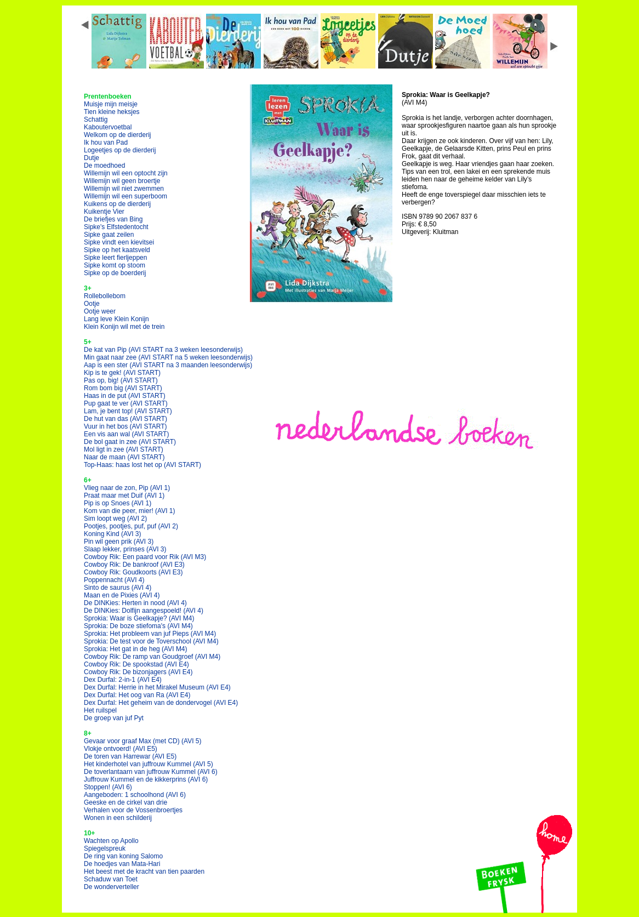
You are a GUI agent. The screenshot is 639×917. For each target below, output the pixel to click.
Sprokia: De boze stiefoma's (138, 626)
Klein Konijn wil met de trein (124, 327)
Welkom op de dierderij (117, 135)
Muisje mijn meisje (111, 104)
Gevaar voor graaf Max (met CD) (143, 741)
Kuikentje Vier (104, 211)
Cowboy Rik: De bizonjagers (138, 672)
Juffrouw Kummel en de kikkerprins (146, 779)
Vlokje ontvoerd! (120, 749)
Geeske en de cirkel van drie (125, 802)
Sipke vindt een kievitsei (119, 242)
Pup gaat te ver (126, 403)
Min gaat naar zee (168, 357)
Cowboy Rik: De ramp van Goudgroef (152, 656)
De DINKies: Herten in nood (135, 603)
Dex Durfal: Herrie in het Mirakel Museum (157, 687)
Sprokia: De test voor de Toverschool (151, 641)
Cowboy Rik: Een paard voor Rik (145, 557)
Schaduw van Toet (111, 879)
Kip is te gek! (122, 373)
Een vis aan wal (126, 434)
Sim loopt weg (115, 518)
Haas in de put (125, 396)
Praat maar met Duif (124, 495)
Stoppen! (108, 787)
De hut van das (125, 419)
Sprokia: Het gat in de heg (135, 649)
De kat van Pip (163, 350)
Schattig (95, 119)
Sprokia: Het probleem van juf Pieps (150, 633)
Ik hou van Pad (106, 142)
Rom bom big (123, 388)
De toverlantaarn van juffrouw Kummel (151, 772)
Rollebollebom (104, 296)
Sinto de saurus (117, 587)
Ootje (92, 303)
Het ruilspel (100, 710)
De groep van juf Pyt (114, 718)
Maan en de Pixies (122, 595)
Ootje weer (100, 311)
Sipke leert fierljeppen (115, 257)
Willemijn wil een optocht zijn (126, 173)
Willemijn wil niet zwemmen (124, 188)
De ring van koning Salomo (123, 856)
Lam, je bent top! (128, 411)
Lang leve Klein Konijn (116, 319)
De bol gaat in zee (130, 442)
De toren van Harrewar (130, 756)
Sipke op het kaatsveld (117, 250)
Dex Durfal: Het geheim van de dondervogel (161, 703)
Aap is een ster (168, 365)
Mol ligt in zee (123, 449)
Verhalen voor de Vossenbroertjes (133, 810)
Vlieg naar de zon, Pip (127, 488)
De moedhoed (104, 165)
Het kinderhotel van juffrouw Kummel (148, 764)
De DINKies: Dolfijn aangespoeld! (143, 610)
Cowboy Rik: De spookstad (136, 664)
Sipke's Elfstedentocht (116, 227)
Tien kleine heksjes (112, 112)
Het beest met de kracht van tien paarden (144, 871)
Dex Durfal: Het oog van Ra (137, 695)
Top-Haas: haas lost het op (142, 465)
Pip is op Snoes (117, 503)
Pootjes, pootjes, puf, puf (131, 526)
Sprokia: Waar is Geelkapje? (139, 618)
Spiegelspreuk (104, 848)
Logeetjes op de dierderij (120, 150)
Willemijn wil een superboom (125, 196)
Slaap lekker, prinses (125, 549)
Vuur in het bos (125, 426)
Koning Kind (112, 534)
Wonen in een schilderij (118, 818)
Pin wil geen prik (118, 541)
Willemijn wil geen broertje (122, 181)
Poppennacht (114, 580)
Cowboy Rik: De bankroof (134, 564)
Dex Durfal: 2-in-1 (123, 680)
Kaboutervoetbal (108, 127)
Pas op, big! (121, 380)
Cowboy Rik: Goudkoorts (133, 572)
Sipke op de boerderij (115, 273)
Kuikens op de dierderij (117, 204)
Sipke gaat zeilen (109, 234)
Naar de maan (124, 457)
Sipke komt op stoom (114, 265)
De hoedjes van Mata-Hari (122, 864)
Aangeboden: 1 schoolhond (135, 795)
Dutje (91, 158)
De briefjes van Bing (113, 219)
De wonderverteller (111, 887)
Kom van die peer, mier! (129, 511)
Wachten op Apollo (111, 841)
